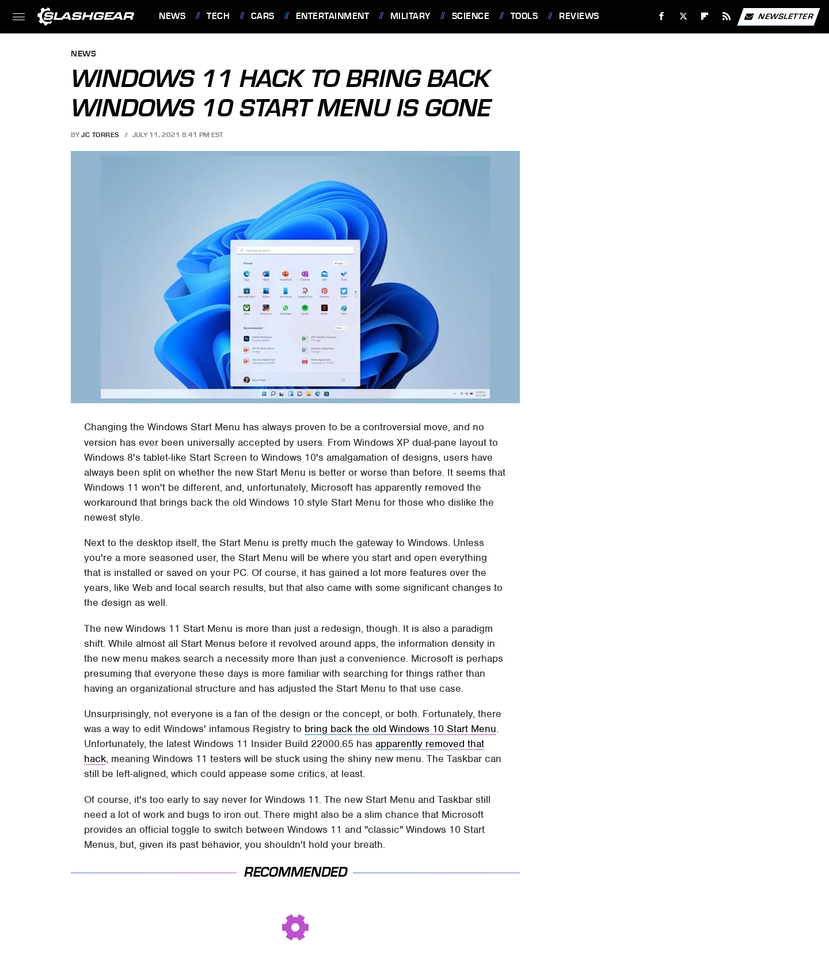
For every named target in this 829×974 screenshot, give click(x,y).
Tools (524, 16)
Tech (218, 16)
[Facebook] (661, 16)
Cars (263, 16)
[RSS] (726, 16)
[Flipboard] (705, 16)
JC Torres (100, 135)
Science (471, 16)
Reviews (579, 16)
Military (410, 16)
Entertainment (333, 16)
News (172, 16)
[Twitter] (683, 16)
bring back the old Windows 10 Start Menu (400, 728)
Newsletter (778, 17)
